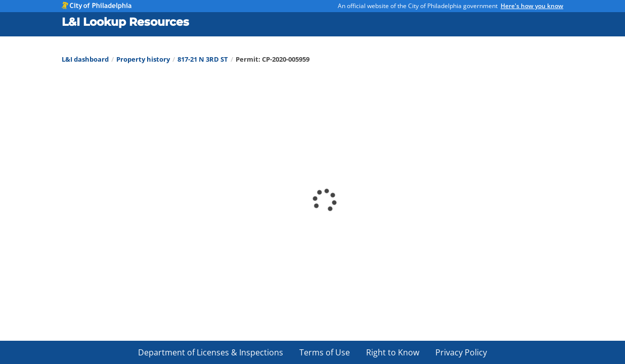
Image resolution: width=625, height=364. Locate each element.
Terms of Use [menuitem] (324, 352)
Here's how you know (532, 6)
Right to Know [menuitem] (392, 352)
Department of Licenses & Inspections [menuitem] (210, 352)
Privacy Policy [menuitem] (461, 352)
